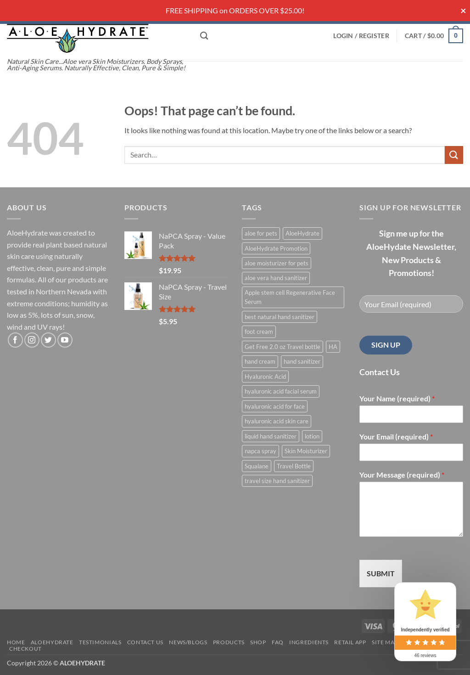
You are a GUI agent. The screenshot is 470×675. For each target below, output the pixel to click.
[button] (361, 36)
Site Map (385, 642)
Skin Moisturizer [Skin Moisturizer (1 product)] (306, 451)
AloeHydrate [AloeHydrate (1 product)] (302, 233)
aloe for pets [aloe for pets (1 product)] (261, 233)
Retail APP (350, 642)
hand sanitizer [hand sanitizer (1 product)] (302, 361)
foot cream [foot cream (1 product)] (259, 331)
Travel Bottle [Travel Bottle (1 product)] (294, 466)
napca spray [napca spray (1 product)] (260, 451)
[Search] (204, 36)
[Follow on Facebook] (15, 340)
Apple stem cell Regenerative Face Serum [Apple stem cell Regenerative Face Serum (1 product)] (290, 297)
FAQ (278, 642)
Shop (258, 642)
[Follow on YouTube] (65, 340)
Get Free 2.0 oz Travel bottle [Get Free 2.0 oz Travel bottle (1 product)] (282, 346)
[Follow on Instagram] (31, 340)
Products (229, 642)
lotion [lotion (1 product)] (312, 436)
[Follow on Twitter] (48, 340)
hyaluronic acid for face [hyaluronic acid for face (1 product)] (275, 406)
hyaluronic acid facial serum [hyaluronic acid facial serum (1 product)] (281, 391)
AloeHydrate (52, 642)
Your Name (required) (397, 398)
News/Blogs (188, 642)
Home (16, 642)
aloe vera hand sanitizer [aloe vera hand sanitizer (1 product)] (276, 277)
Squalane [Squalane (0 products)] (257, 466)
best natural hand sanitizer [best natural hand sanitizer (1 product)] (279, 317)
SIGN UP (385, 344)
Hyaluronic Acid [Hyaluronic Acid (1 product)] (265, 376)
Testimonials (100, 642)
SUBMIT (381, 573)
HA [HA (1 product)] (333, 346)
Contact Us (145, 642)
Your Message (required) (401, 474)
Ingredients (309, 642)
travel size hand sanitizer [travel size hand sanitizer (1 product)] (277, 480)
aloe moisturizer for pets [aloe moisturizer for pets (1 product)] (276, 263)
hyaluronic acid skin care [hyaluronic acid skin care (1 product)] (276, 421)
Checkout (25, 648)
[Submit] (454, 155)
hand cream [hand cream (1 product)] (260, 361)
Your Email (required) (396, 436)
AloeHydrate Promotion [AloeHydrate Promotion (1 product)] (276, 248)
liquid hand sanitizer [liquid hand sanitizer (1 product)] (271, 436)
